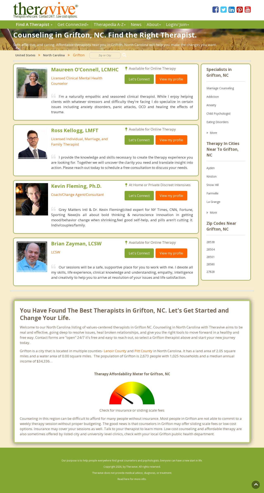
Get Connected (73, 24)
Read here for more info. (132, 479)
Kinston (211, 176)
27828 (210, 272)
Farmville (212, 193)
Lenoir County (115, 350)
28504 (210, 249)
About (154, 24)
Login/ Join (177, 24)
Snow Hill (212, 185)
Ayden (210, 168)
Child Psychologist (218, 113)
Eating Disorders (217, 122)
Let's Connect (139, 79)
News (136, 24)
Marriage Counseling (220, 88)
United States (25, 55)
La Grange (213, 202)
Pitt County (143, 350)
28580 (210, 264)
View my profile (171, 79)
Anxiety (211, 105)
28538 (210, 242)
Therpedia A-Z (110, 24)
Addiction (212, 97)
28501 (210, 257)
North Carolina (54, 55)
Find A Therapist (34, 24)
